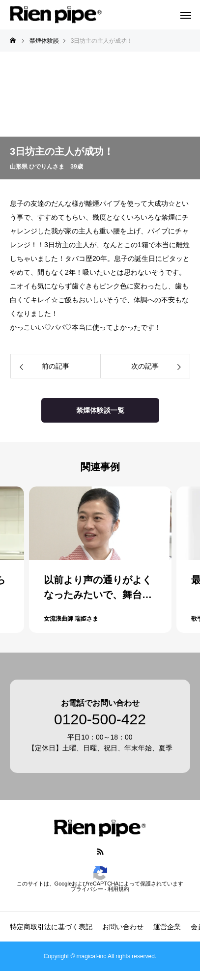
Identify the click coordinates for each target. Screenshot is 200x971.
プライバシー (87, 889)
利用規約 (118, 889)
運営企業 (167, 927)
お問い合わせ (122, 927)
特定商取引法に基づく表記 (51, 927)
